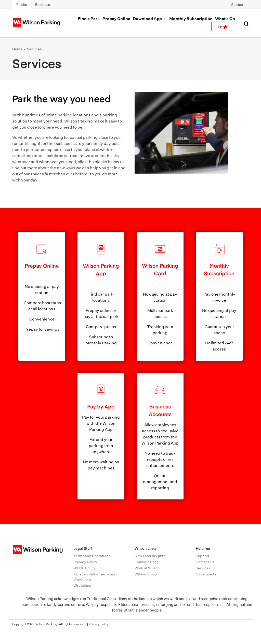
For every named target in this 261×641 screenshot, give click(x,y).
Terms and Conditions (91, 556)
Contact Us (205, 562)
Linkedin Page (147, 562)
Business (42, 5)
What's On (225, 18)
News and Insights (150, 556)
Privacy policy (99, 624)
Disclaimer (82, 585)
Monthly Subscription (191, 18)
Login (223, 26)
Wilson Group (146, 574)
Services (34, 49)
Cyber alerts (206, 574)
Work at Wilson (147, 568)
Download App (150, 18)
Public (21, 5)
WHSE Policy (84, 568)
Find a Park (89, 18)
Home (17, 49)
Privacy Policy (85, 562)
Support (238, 5)
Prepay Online (116, 18)
